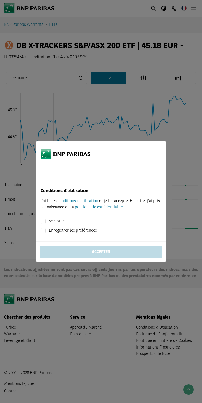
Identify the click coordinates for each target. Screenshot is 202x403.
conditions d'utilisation (78, 201)
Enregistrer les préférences (73, 231)
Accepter (56, 221)
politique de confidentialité (99, 207)
